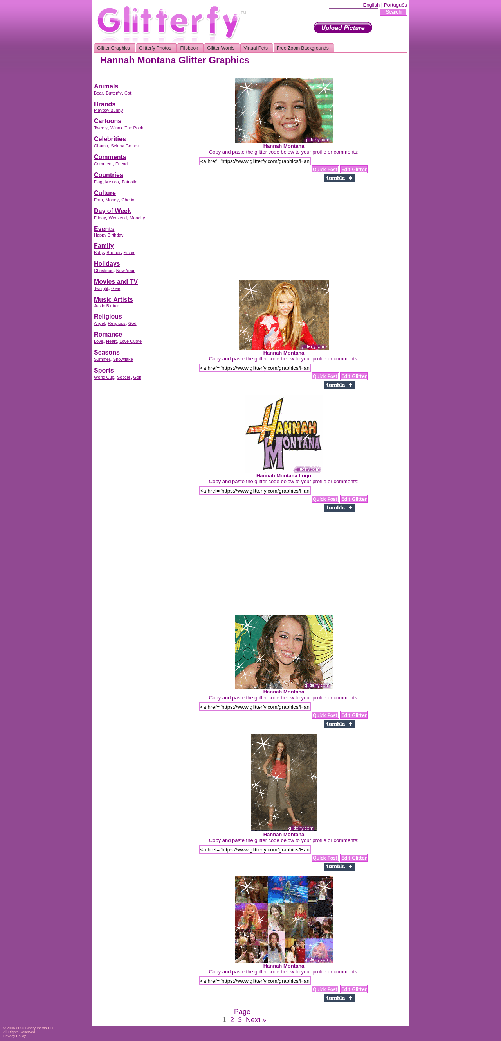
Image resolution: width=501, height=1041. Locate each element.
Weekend (118, 217)
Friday (100, 217)
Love (98, 341)
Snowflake (123, 359)
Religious (108, 316)
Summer (102, 359)
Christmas (104, 270)
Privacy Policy (14, 1036)
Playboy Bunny (108, 110)
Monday (137, 217)
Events (104, 229)
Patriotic (129, 181)
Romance (108, 334)
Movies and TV (116, 281)
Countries (108, 175)
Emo (98, 199)
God (132, 323)
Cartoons (107, 121)
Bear (98, 93)
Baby (99, 252)
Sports (104, 370)
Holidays (107, 263)
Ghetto (127, 199)
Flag (98, 181)
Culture (105, 193)
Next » (256, 1020)
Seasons (107, 352)
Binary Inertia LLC (40, 1028)
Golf (137, 377)
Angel (99, 323)
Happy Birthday (108, 235)
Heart (111, 341)
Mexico (112, 181)
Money (112, 199)
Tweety (101, 127)
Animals (106, 86)
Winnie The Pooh (126, 127)
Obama (101, 145)
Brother (113, 252)
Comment (103, 163)
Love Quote (130, 341)
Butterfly (113, 93)
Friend (121, 163)
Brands (104, 104)
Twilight (101, 288)
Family (104, 245)
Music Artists (113, 299)
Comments (110, 157)
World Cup (104, 377)
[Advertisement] (264, 75)
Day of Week (112, 211)
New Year (125, 270)
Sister (129, 252)
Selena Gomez (125, 145)
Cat (127, 93)
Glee (115, 288)
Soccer (123, 377)
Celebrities (110, 139)
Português (395, 5)
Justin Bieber (106, 305)
